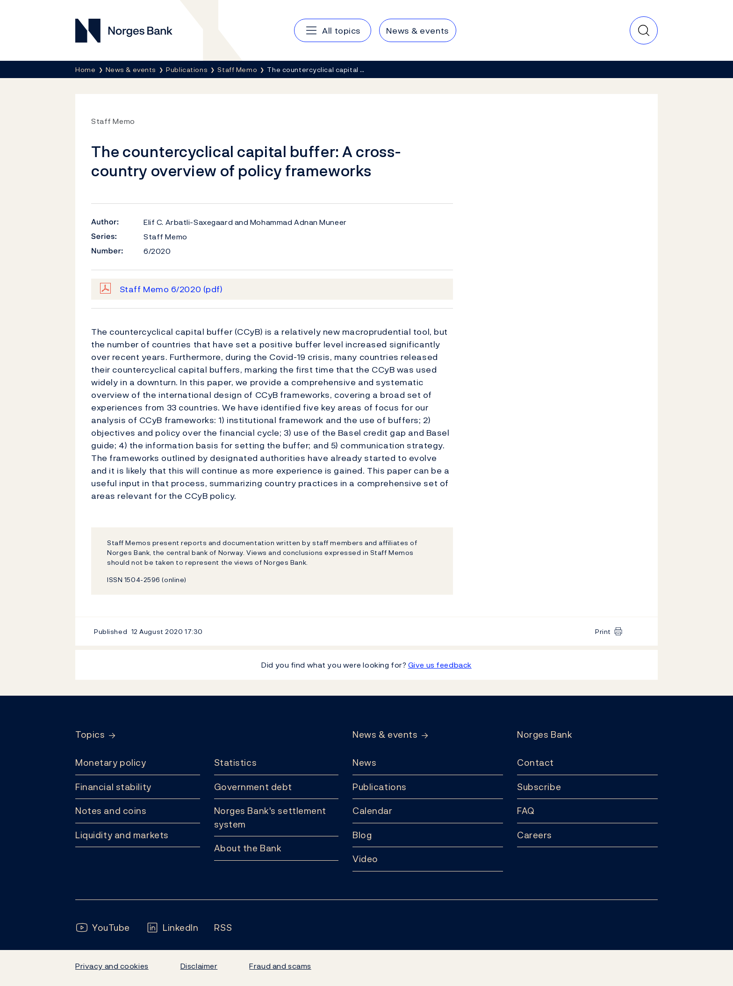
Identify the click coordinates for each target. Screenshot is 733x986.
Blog (362, 835)
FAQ (526, 810)
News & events (384, 734)
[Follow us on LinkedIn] (172, 928)
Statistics (235, 762)
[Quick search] (644, 30)
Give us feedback (440, 665)
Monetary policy (110, 762)
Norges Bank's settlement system (270, 817)
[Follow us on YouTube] (102, 928)
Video (365, 858)
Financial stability (113, 786)
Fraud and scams (280, 966)
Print (603, 631)
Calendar (372, 810)
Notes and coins (110, 810)
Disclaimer (199, 966)
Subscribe (539, 786)
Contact (535, 762)
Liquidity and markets (122, 835)
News (364, 762)
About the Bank (248, 848)
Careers (534, 835)
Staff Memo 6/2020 (171, 289)
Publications (379, 786)
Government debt (253, 786)
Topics (90, 734)
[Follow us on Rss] (223, 928)
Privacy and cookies (112, 966)
